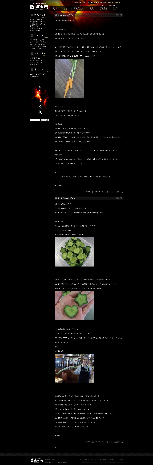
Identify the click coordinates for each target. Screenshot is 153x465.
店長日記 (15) (34, 64)
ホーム (80, 459)
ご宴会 (99, 459)
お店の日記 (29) (35, 58)
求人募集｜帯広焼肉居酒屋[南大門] (114, 5)
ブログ (108, 459)
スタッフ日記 (104, 192)
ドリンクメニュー (92, 459)
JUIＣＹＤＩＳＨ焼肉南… (38, 44)
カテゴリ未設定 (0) (36, 60)
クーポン (113, 459)
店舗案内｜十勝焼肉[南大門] (103, 8)
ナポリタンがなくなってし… (39, 46)
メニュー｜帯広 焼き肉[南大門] (65, 8)
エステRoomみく (35, 76)
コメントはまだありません (116, 192)
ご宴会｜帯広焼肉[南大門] (92, 8)
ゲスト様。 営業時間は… (38, 48)
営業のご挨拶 (34, 26)
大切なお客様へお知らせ (37, 22)
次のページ (64, 447)
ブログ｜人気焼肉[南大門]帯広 (116, 8)
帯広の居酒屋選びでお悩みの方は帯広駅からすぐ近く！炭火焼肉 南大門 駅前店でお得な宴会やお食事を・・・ (39, 6)
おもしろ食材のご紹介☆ (66, 198)
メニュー (85, 459)
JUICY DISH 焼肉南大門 (37, 74)
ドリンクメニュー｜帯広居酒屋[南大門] (79, 8)
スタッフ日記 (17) (36, 62)
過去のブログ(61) (35, 30)
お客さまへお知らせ (36, 19)
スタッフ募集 (119, 459)
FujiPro (121, 462)
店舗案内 (104, 459)
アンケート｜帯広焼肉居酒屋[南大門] (101, 5)
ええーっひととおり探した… (39, 42)
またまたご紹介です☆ (66, 15)
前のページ (57, 447)
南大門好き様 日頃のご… (38, 40)
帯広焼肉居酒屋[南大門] (55, 8)
